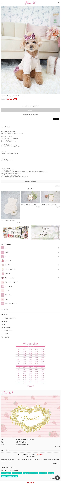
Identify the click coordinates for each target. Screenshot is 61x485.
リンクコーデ (8, 286)
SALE (6, 299)
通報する (57, 185)
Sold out (30, 110)
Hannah (7, 247)
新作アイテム (8, 295)
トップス (7, 265)
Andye (7, 252)
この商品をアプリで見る (30, 181)
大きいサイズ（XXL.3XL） (12, 282)
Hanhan (7, 256)
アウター (7, 273)
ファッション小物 (9, 277)
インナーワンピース (10, 269)
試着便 (7, 290)
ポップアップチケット (11, 303)
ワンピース (8, 260)
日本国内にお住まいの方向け (30, 114)
